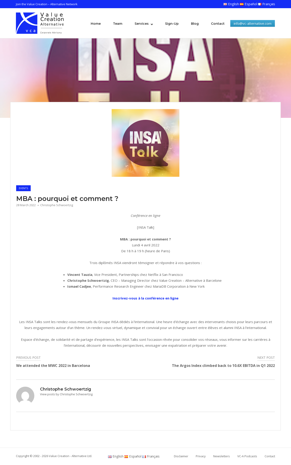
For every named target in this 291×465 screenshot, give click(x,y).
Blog (195, 24)
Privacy (201, 456)
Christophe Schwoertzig (56, 205)
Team (117, 24)
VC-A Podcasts (247, 456)
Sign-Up (172, 24)
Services (142, 24)
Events (23, 188)
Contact (218, 24)
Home (96, 24)
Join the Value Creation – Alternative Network (47, 4)
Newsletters (221, 456)
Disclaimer (181, 456)
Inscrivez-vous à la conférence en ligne (145, 298)
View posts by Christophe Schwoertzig (66, 394)
